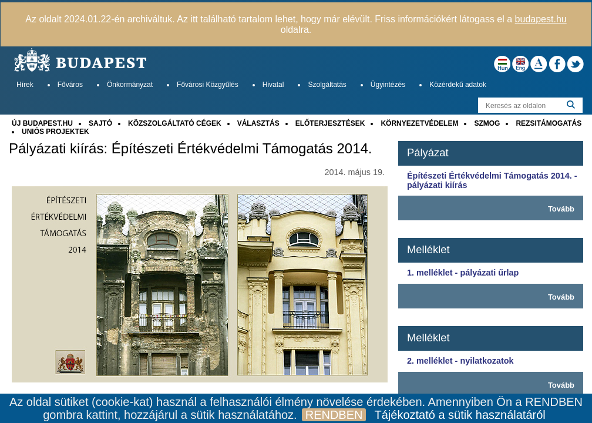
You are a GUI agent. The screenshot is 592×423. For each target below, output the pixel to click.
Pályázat (428, 152)
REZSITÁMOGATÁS (548, 123)
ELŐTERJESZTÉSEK (330, 123)
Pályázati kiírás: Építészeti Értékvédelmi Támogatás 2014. (190, 148)
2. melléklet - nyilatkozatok (460, 360)
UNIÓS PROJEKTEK (55, 131)
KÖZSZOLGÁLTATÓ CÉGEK (174, 123)
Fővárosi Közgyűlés (207, 84)
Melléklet (428, 249)
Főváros (70, 84)
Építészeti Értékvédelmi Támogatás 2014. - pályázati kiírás (492, 180)
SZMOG (487, 123)
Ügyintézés (388, 84)
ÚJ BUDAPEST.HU (42, 123)
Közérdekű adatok (457, 84)
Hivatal (273, 84)
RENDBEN (334, 414)
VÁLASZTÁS (258, 123)
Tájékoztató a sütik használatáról (459, 414)
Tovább (561, 208)
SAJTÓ (100, 123)
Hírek (24, 84)
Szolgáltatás (327, 84)
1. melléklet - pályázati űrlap (463, 272)
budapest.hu (541, 19)
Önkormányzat (130, 84)
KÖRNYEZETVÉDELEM (419, 123)
